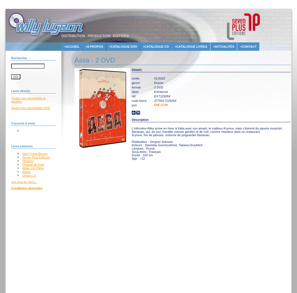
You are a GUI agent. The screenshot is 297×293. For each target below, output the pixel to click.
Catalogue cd (157, 46)
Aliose (26, 172)
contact (249, 46)
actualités (224, 46)
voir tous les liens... (24, 182)
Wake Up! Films (33, 168)
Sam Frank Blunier (35, 153)
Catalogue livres (191, 46)
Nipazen (27, 161)
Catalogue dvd (124, 46)
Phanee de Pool (33, 164)
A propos (95, 46)
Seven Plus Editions (36, 157)
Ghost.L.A (29, 175)
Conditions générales (26, 188)
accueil (73, 46)
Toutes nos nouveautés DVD (30, 108)
